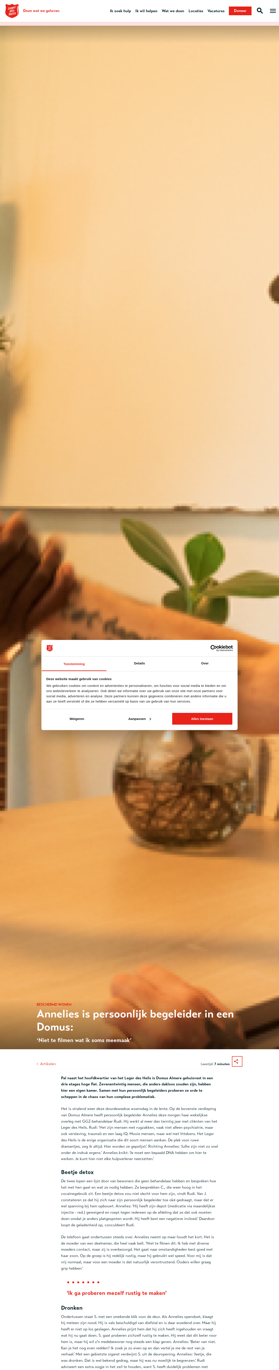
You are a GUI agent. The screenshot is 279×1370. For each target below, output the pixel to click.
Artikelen (48, 1063)
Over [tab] (205, 663)
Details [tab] (139, 663)
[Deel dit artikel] (237, 1061)
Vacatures (216, 10)
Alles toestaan (202, 718)
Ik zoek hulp (120, 10)
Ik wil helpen (146, 10)
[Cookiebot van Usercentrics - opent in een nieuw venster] (214, 648)
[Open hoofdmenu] (273, 11)
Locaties (196, 10)
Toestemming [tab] (74, 664)
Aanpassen (139, 718)
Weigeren (77, 718)
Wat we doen (173, 10)
